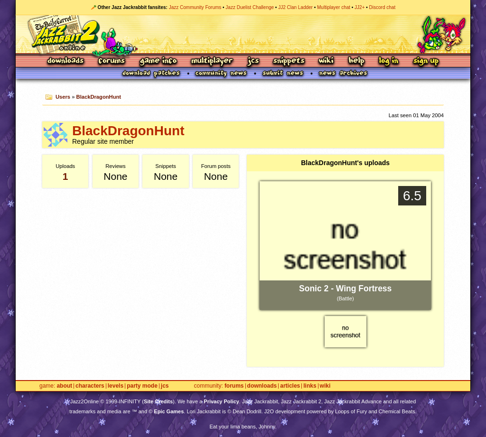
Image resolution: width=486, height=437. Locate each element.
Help (356, 61)
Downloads (66, 61)
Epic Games (169, 411)
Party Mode (142, 386)
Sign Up (425, 61)
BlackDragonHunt (98, 97)
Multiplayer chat (333, 7)
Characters (89, 386)
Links (309, 386)
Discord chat (382, 7)
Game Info (158, 61)
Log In (389, 61)
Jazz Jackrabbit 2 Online (242, 34)
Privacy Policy (221, 401)
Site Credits (158, 401)
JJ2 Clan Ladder (295, 7)
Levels (115, 386)
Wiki (326, 61)
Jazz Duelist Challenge (249, 7)
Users (63, 97)
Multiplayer (212, 61)
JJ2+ (359, 7)
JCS (253, 61)
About (64, 386)
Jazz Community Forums (195, 7)
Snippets (289, 61)
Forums (112, 61)
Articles (290, 386)
